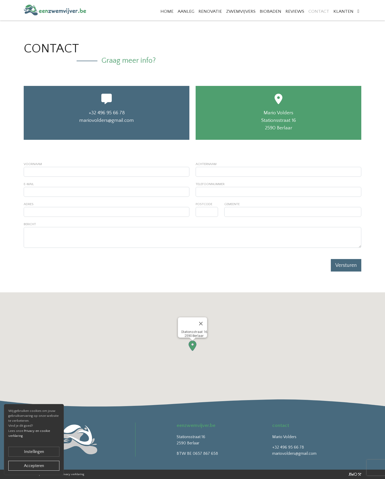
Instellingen (34, 451)
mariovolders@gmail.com (106, 120)
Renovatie (210, 11)
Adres (29, 204)
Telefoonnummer (210, 184)
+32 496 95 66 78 (107, 113)
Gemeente (232, 204)
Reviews (294, 11)
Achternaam (206, 164)
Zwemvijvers (241, 11)
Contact (318, 11)
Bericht (30, 224)
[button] (192, 346)
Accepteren (34, 465)
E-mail (29, 184)
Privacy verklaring (72, 474)
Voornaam (33, 164)
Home (166, 11)
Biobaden (270, 11)
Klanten (343, 11)
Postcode (204, 204)
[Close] (201, 323)
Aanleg (186, 11)
